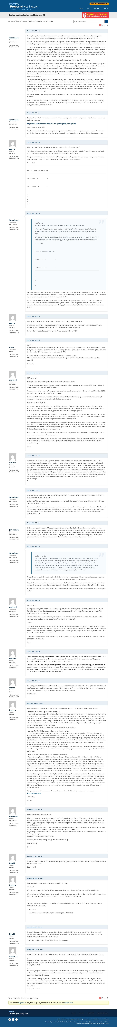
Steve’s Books (102, 1013)
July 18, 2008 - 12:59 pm (33, 373)
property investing (96, 532)
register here (68, 1003)
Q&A (88, 8)
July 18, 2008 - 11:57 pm (33, 490)
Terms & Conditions (96, 1019)
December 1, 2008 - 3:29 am (35, 809)
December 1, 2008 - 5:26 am (35, 856)
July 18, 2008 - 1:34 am (33, 112)
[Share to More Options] (16, 1019)
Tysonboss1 (14, 38)
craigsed (13, 380)
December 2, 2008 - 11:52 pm (35, 878)
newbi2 (12, 463)
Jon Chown (14, 530)
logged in (21, 1003)
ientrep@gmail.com (34, 793)
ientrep (12, 710)
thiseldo (12, 658)
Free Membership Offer (99, 3)
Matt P (12, 149)
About (81, 1013)
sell (58, 537)
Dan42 (12, 934)
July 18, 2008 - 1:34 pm (33, 455)
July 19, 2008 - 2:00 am (33, 546)
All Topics (11, 21)
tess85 (12, 863)
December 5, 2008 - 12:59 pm (35, 949)
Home (81, 8)
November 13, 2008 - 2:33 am (35, 703)
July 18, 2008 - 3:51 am (33, 142)
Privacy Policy (105, 1019)
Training (97, 8)
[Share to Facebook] (9, 1019)
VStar (11, 347)
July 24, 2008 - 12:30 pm (33, 651)
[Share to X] (13, 1019)
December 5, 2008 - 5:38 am (35, 927)
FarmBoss (13, 816)
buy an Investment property (44, 537)
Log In (106, 8)
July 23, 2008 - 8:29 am (33, 600)
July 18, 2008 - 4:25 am (33, 213)
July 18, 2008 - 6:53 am (33, 340)
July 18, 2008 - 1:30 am (33, 30)
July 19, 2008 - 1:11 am (33, 522)
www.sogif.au (105, 1023)
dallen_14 (13, 956)
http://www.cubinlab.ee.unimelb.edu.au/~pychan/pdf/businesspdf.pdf (51, 124)
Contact (90, 1013)
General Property (22, 21)
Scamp (12, 688)
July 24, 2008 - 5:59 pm (33, 680)
